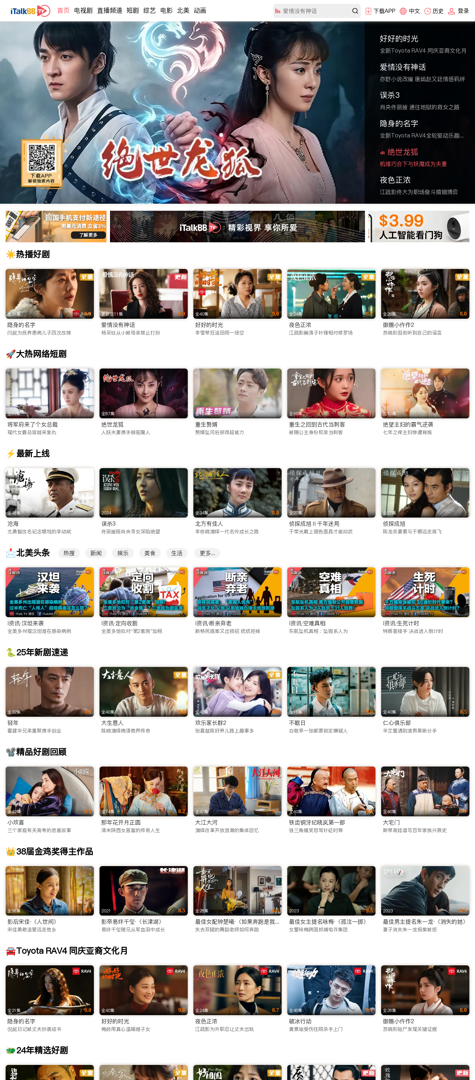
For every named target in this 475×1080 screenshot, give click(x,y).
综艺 (149, 10)
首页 (63, 10)
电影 (166, 10)
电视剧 (83, 10)
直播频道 (109, 10)
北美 (183, 10)
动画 (200, 10)
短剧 (132, 10)
